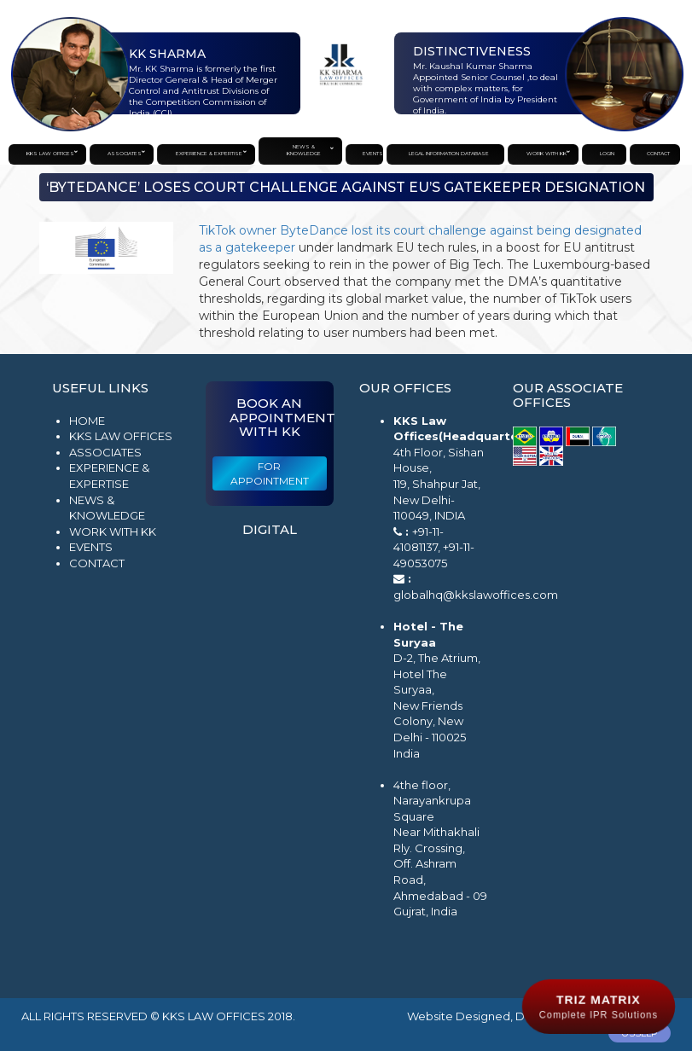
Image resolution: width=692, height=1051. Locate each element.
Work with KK (112, 531)
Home (87, 420)
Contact (97, 563)
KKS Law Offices (120, 436)
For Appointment (269, 473)
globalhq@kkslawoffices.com (475, 594)
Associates (105, 452)
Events (91, 547)
